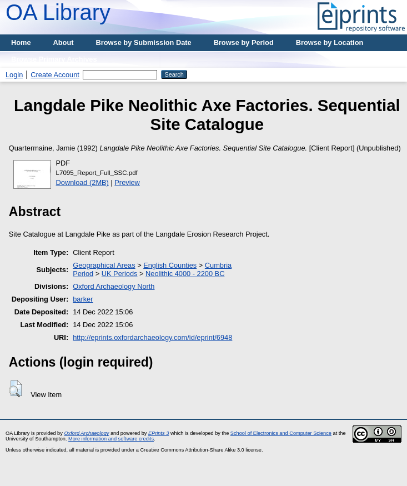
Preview (127, 182)
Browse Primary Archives (54, 59)
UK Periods (120, 273)
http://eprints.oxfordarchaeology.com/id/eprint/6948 (152, 337)
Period (83, 273)
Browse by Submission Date (144, 42)
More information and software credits (111, 439)
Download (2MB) (82, 182)
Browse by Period (244, 42)
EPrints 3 (158, 433)
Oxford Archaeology (86, 433)
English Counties (170, 265)
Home (21, 42)
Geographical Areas (104, 265)
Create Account (55, 75)
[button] (15, 388)
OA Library (58, 12)
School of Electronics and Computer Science (280, 433)
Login (14, 75)
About (63, 42)
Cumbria (218, 265)
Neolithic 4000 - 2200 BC (184, 273)
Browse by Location (330, 42)
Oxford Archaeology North (113, 286)
